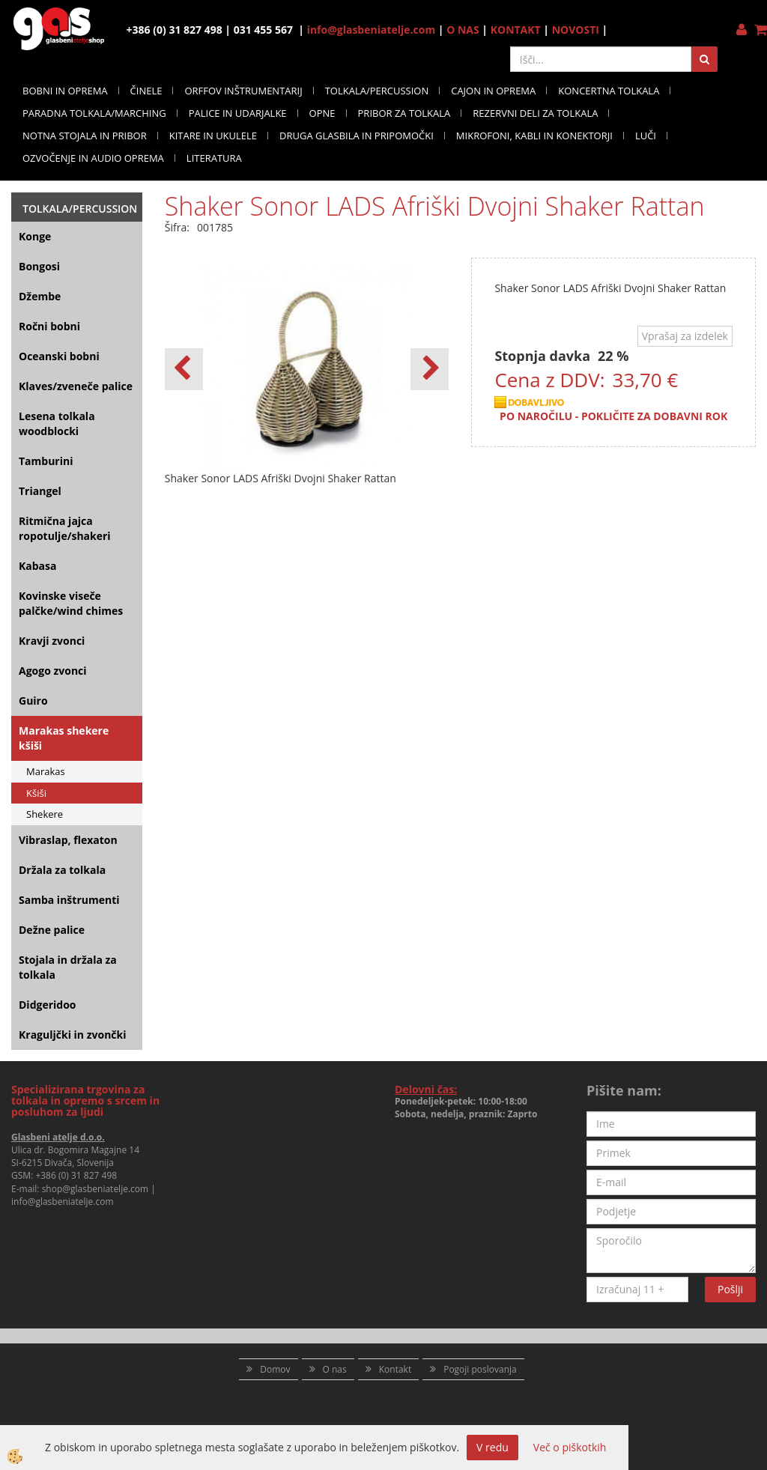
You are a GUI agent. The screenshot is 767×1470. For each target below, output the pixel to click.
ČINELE (146, 90)
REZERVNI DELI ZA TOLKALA (535, 113)
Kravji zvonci (52, 641)
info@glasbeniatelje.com (371, 29)
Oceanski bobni (59, 356)
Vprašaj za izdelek (685, 336)
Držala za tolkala (62, 870)
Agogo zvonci (53, 670)
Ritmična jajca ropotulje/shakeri (65, 528)
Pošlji (730, 1289)
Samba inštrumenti (69, 900)
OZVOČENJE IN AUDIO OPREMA (93, 158)
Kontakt (395, 1369)
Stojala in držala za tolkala (68, 967)
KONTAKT (516, 29)
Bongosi (39, 266)
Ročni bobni (49, 326)
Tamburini (46, 461)
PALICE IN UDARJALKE (238, 113)
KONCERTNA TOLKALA (608, 90)
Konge (35, 236)
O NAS (462, 29)
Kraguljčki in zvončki (72, 1034)
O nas (335, 1369)
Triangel (40, 491)
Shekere (44, 814)
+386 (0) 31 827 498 (76, 1175)
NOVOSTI (575, 29)
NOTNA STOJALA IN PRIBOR (84, 135)
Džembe (40, 296)
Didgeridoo (47, 1004)
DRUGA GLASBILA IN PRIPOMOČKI (356, 135)
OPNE (322, 113)
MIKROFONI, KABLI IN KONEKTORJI (534, 135)
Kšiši (36, 793)
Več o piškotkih (570, 1447)
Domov (275, 1369)
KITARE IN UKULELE (213, 135)
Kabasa (37, 566)
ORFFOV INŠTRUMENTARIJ (243, 90)
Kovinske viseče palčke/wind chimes (71, 603)
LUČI (645, 135)
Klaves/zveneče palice (76, 386)
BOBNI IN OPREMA (65, 90)
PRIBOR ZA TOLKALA (404, 113)
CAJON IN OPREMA (493, 90)
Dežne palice (52, 930)
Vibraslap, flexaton (68, 840)
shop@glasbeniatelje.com (95, 1188)
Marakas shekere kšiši (64, 738)
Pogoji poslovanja (480, 1369)
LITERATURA (214, 158)
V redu (492, 1447)
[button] (429, 369)
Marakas (45, 771)
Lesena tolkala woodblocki (57, 423)
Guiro (33, 700)
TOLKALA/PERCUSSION (377, 90)
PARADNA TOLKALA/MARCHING (94, 113)
